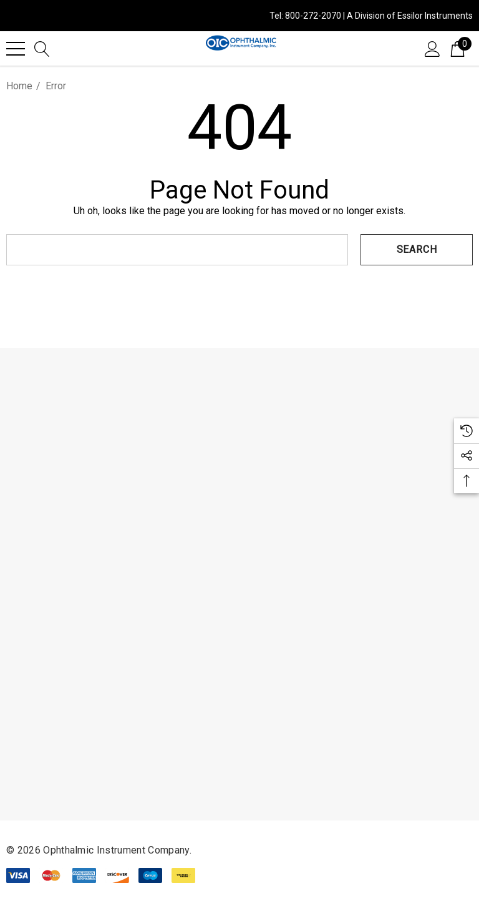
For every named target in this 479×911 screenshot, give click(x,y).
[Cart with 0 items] (457, 48)
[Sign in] (432, 48)
